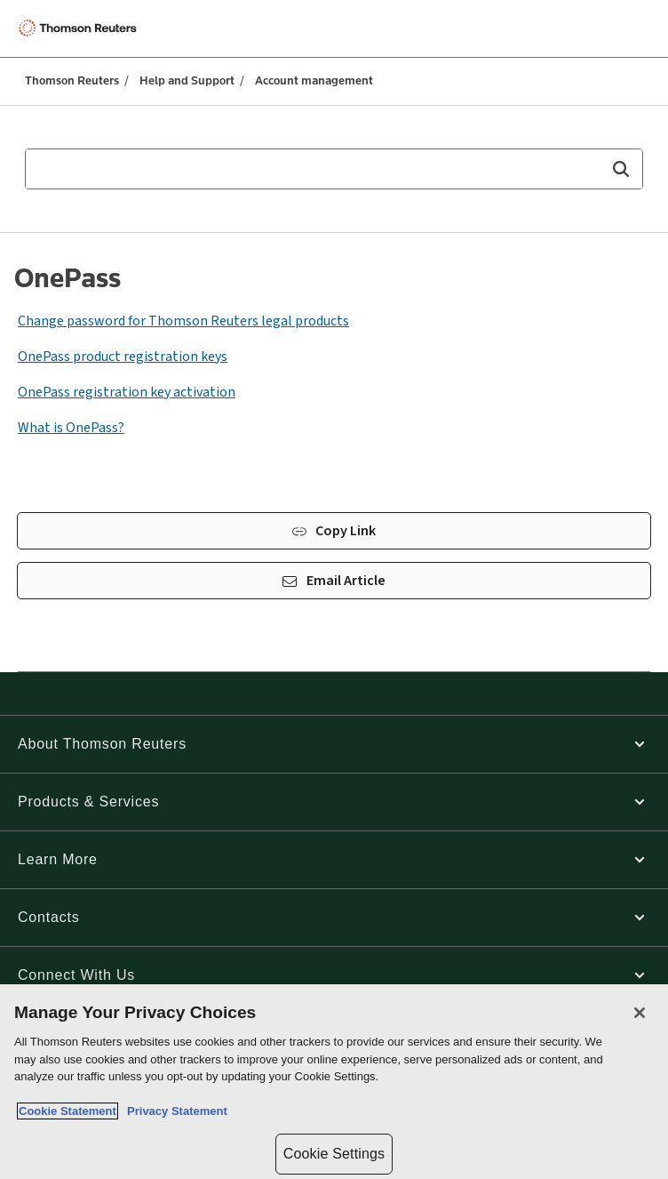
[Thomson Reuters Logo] (81, 28)
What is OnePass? (71, 427)
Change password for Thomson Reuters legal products (183, 321)
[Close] (639, 1012)
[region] (334, 1081)
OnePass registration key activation (126, 392)
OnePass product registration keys (122, 356)
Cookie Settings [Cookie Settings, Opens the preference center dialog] (334, 1153)
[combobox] (334, 168)
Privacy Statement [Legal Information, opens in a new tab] (174, 1111)
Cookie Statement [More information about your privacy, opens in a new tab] (67, 1111)
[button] (620, 169)
